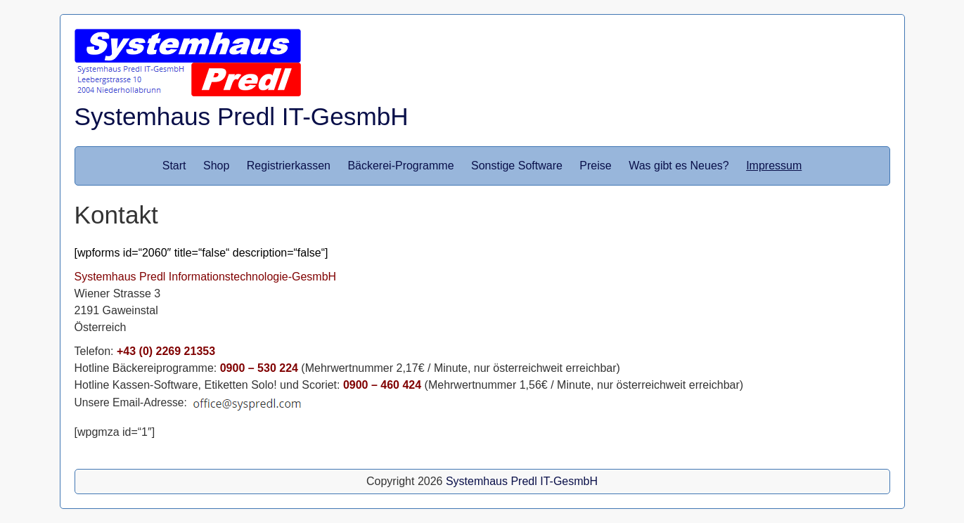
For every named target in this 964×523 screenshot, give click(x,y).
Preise (595, 166)
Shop (216, 166)
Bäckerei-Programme (400, 166)
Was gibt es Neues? (679, 166)
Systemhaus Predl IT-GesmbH (242, 116)
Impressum (774, 166)
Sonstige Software (517, 166)
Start (174, 166)
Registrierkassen (288, 166)
